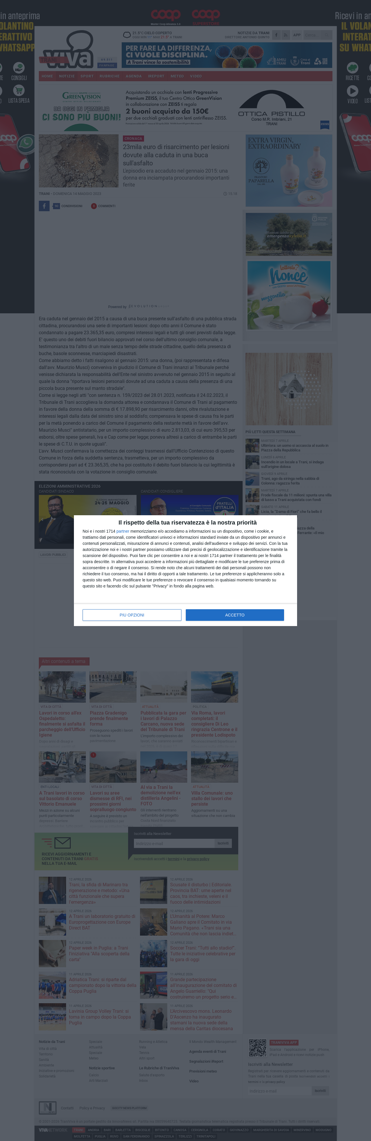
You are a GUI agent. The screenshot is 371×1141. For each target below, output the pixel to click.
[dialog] (185, 570)
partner (123, 531)
